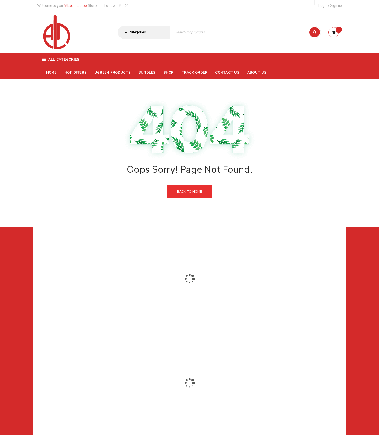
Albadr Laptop (75, 5)
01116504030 (69, 307)
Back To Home (189, 192)
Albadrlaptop (155, 342)
